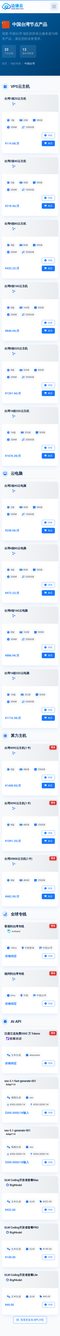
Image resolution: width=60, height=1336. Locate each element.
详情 (48, 135)
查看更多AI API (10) (29, 1319)
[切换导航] (54, 6)
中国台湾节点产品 (29, 24)
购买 (48, 143)
